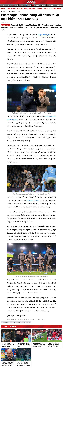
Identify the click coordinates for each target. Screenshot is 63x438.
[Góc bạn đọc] (12, 11)
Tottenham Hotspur (32, 200)
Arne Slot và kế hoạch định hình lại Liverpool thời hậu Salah (27, 8)
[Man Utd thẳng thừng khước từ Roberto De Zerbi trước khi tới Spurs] (23, 357)
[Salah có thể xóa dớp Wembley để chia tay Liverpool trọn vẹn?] (54, 338)
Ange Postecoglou (44, 34)
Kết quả (9, 5)
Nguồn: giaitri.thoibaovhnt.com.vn (26, 319)
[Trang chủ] (4, 11)
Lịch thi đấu (3, 5)
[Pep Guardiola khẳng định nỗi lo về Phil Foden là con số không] (8, 338)
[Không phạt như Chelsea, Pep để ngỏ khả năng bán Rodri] (23, 338)
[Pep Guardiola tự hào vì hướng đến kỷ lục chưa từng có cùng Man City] (8, 357)
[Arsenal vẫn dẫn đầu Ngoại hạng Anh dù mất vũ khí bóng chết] (39, 338)
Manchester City (27, 322)
